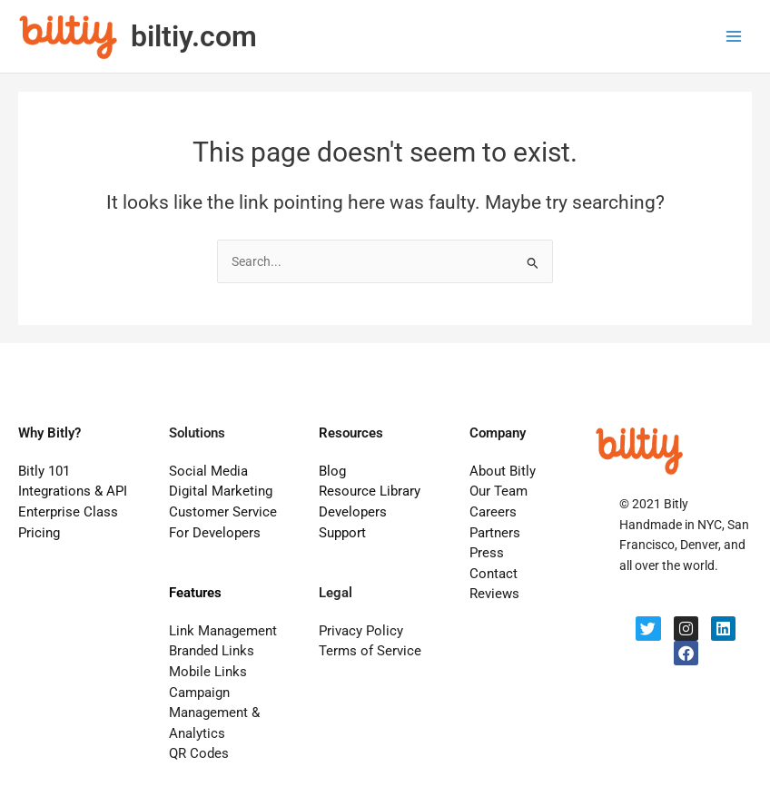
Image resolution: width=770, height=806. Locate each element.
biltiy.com (194, 36)
